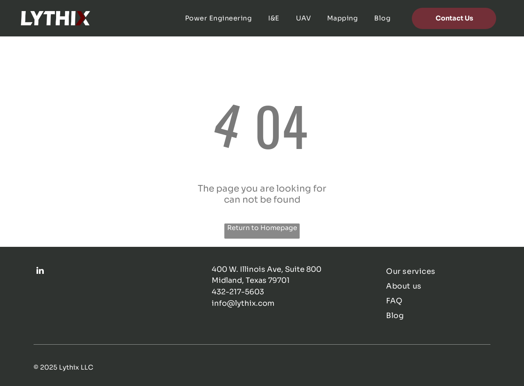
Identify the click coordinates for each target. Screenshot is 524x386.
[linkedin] (40, 271)
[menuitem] (218, 18)
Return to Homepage (262, 227)
